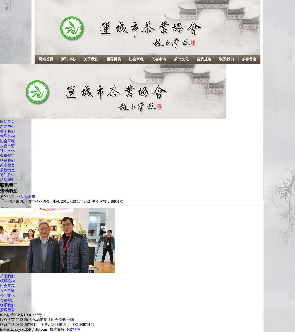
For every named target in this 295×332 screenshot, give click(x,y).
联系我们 (226, 59)
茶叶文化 (181, 59)
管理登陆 (66, 320)
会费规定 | (8, 300)
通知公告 (7, 175)
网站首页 (45, 59)
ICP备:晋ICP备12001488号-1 (22, 315)
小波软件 (72, 329)
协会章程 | (8, 286)
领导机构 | (8, 281)
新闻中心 (68, 59)
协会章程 (136, 59)
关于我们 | (8, 276)
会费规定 (204, 59)
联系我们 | (8, 305)
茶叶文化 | (8, 295)
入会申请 (158, 59)
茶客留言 (249, 59)
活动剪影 (7, 180)
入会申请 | (8, 291)
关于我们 (91, 59)
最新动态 (7, 170)
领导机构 (113, 59)
